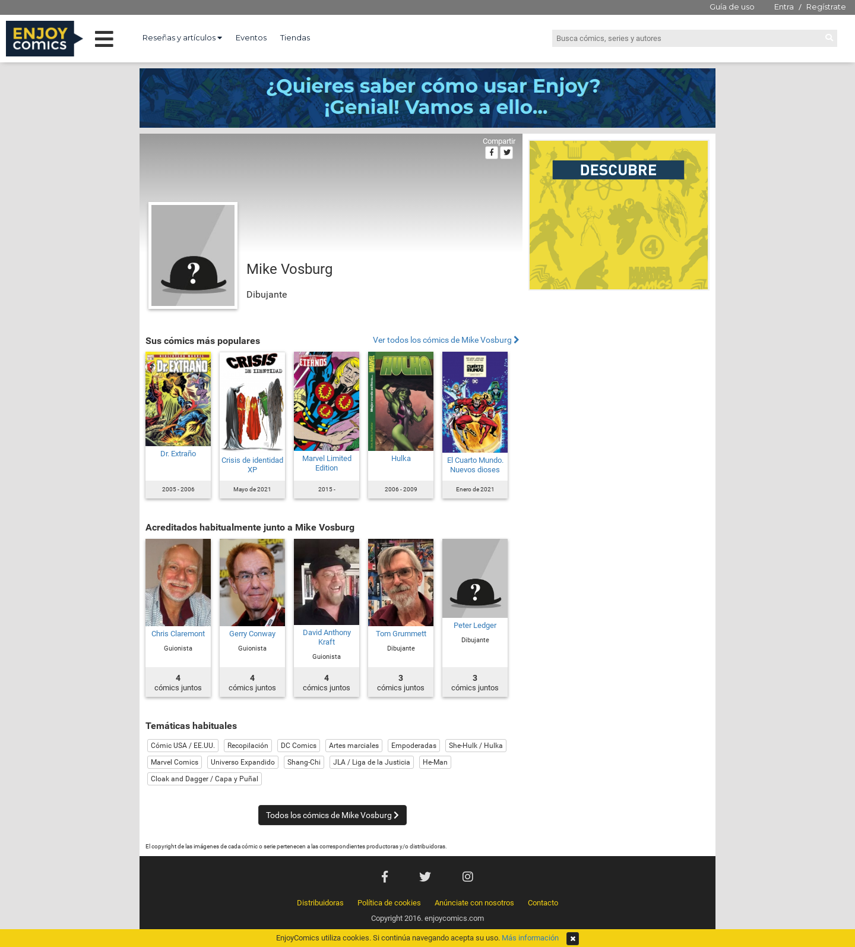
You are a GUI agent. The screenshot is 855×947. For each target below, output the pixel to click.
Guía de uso (732, 6)
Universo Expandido (243, 762)
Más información (530, 937)
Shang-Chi (304, 762)
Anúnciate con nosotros (474, 902)
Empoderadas (413, 745)
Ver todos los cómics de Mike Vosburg (446, 340)
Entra (784, 6)
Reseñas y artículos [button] (182, 37)
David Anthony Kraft (327, 637)
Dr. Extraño (178, 453)
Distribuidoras (320, 902)
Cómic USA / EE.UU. (183, 745)
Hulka (401, 458)
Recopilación (247, 745)
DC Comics (298, 745)
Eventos (251, 37)
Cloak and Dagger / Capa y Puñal (204, 779)
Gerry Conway (252, 633)
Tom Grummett (401, 633)
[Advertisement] (619, 376)
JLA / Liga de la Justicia (371, 762)
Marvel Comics (174, 762)
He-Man (435, 762)
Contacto (543, 902)
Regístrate (826, 6)
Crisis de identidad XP (252, 465)
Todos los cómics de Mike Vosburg (332, 815)
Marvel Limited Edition (327, 463)
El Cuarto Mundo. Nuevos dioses (475, 465)
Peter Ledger (475, 625)
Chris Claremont (178, 633)
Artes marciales (354, 745)
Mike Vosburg (289, 269)
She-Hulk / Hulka (476, 745)
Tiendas (295, 37)
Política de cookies (389, 902)
